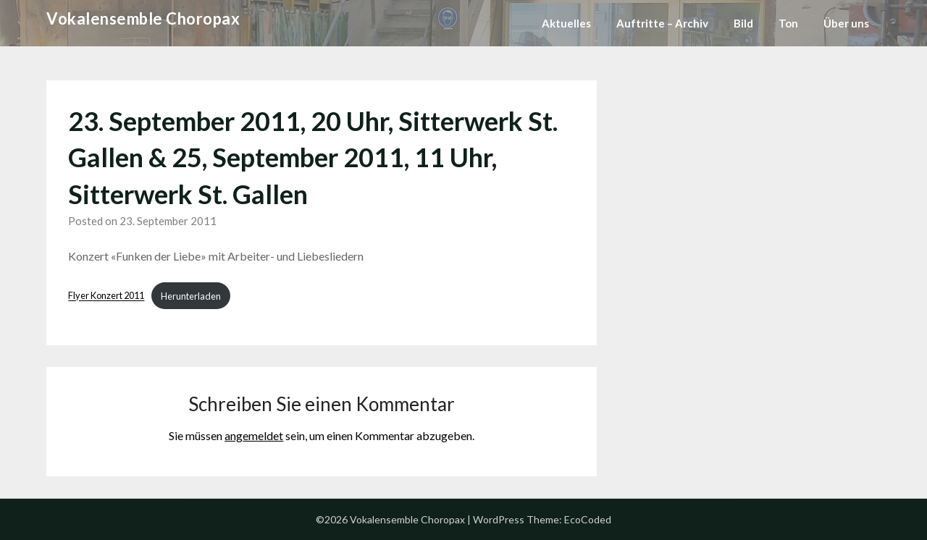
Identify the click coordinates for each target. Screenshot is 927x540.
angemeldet (254, 435)
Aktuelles (566, 23)
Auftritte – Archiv (662, 23)
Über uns (846, 23)
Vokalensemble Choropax (143, 18)
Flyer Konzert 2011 (106, 296)
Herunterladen (191, 296)
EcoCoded (587, 519)
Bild (743, 23)
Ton (788, 23)
